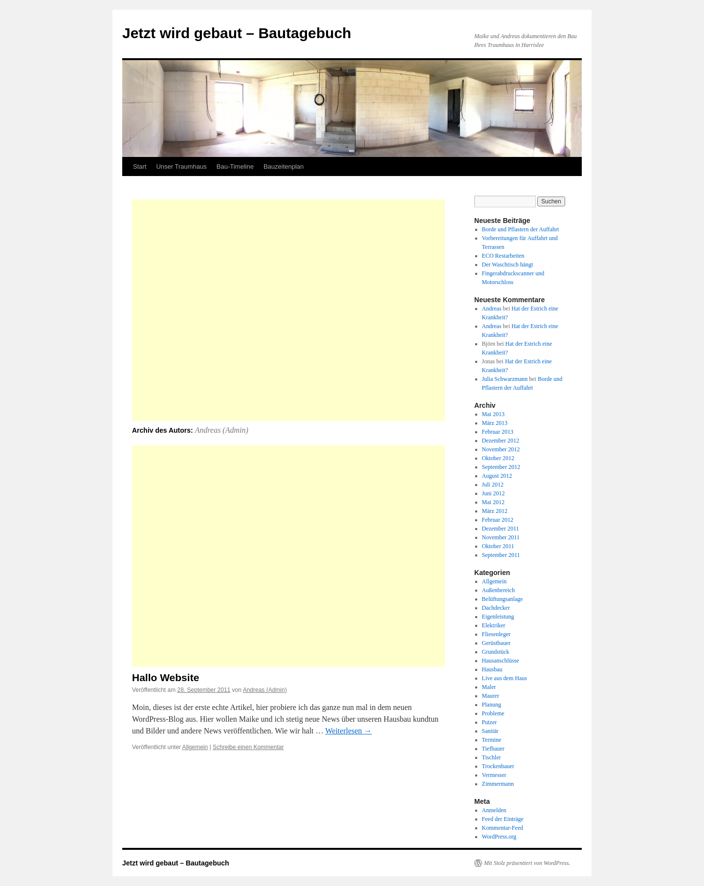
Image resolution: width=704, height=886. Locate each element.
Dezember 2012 (500, 440)
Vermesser (494, 775)
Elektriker (494, 625)
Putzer (489, 722)
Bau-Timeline (235, 166)
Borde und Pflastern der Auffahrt (520, 229)
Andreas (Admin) (221, 430)
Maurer (490, 695)
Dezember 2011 (500, 528)
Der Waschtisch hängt (507, 264)
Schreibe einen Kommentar (248, 747)
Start (139, 166)
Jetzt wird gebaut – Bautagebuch (236, 33)
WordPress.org (499, 836)
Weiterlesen (348, 731)
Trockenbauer (498, 766)
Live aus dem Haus (504, 678)
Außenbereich (498, 590)
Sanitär (490, 731)
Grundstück (495, 651)
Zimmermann (498, 783)
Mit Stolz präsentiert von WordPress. (527, 863)
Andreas (492, 308)
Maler (489, 687)
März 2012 (494, 511)
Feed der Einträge (503, 819)
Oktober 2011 (498, 546)
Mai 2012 (493, 502)
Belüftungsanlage (502, 599)
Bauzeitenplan (284, 166)
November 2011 (501, 537)
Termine (492, 739)
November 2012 (501, 449)
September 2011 (501, 555)
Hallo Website (165, 677)
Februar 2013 (497, 431)
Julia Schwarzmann (505, 379)
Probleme (493, 713)
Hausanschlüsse (500, 660)
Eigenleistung (498, 616)
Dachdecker (496, 607)
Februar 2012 (497, 519)
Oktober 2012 (498, 458)
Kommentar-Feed (502, 827)
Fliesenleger (496, 634)
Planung (491, 704)
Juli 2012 (493, 484)
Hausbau (492, 669)
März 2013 (494, 423)
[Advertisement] (288, 310)
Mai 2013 (493, 414)
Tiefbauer (493, 748)
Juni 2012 (493, 493)
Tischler (491, 757)
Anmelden (494, 810)
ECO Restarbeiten (503, 255)
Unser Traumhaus (181, 166)
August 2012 (497, 475)
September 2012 (501, 467)
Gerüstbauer (496, 643)
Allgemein (195, 747)
